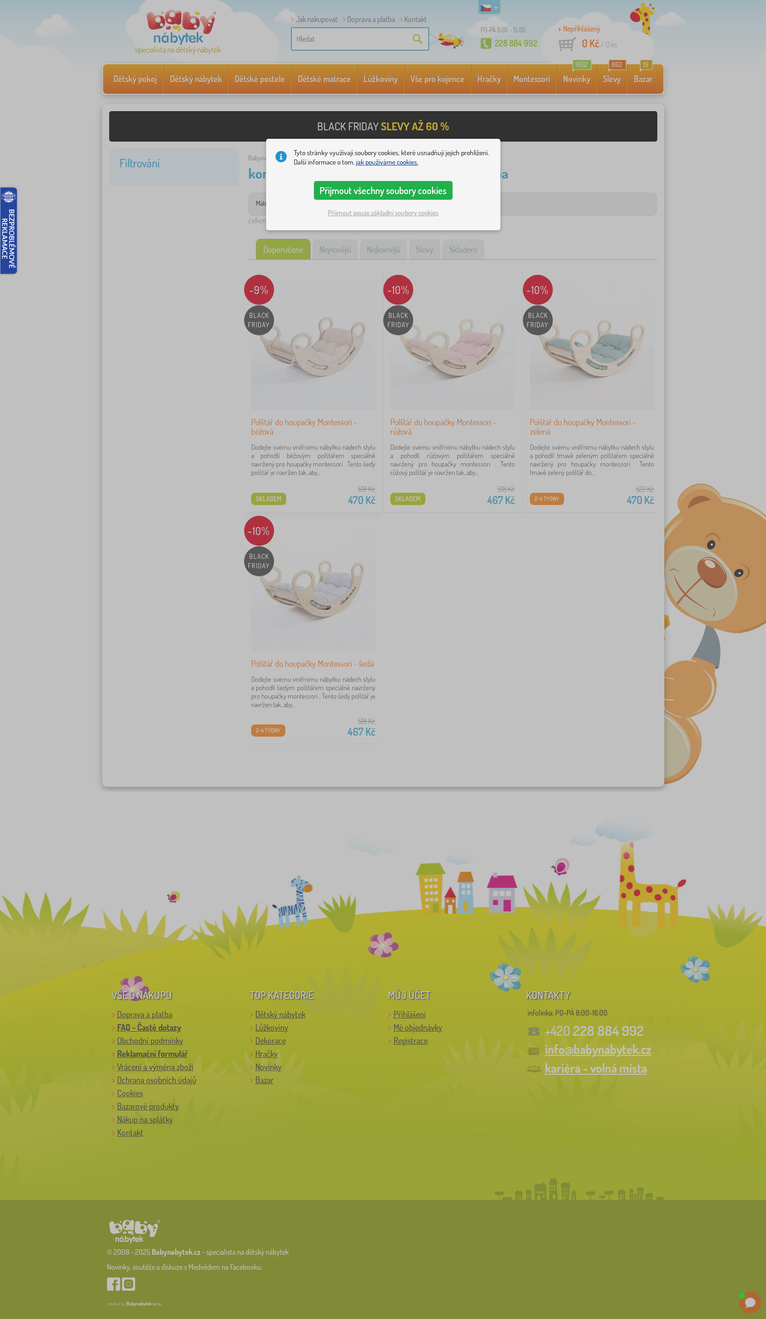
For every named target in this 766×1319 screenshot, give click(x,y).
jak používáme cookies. (387, 162)
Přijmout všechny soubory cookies (383, 190)
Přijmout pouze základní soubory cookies (383, 212)
